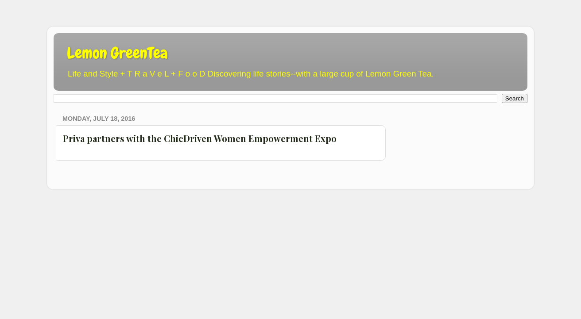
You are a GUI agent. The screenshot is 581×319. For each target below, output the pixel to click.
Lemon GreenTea (117, 53)
